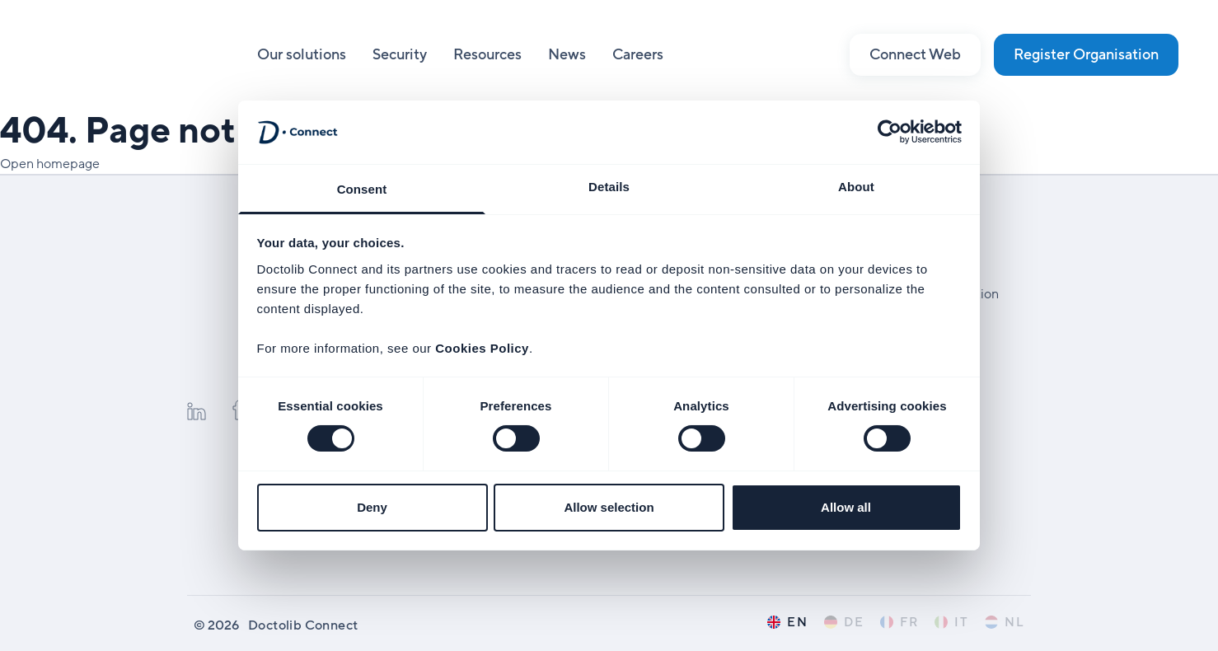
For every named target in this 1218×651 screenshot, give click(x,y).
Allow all (846, 507)
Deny (372, 507)
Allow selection (609, 507)
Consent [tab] (362, 189)
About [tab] (856, 187)
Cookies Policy (482, 348)
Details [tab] (609, 187)
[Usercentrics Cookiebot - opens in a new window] (889, 131)
